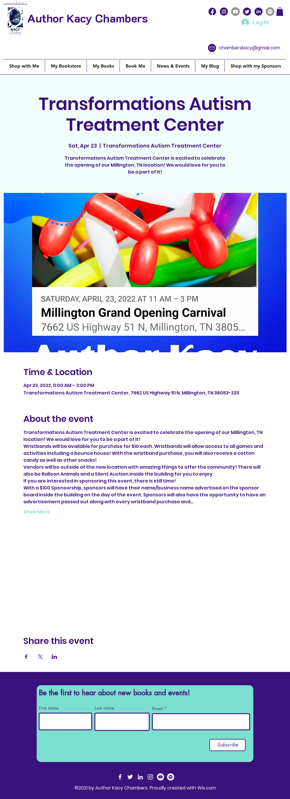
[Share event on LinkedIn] (54, 656)
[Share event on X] (40, 656)
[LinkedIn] (140, 777)
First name (49, 708)
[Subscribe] (227, 745)
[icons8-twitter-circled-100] (247, 11)
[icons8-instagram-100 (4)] (224, 11)
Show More (36, 512)
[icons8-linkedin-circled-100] (258, 11)
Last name (104, 708)
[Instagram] (150, 777)
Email (157, 708)
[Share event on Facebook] (26, 656)
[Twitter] (130, 777)
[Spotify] (270, 11)
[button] (279, 11)
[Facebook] (120, 777)
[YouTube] (235, 11)
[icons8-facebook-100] (212, 11)
